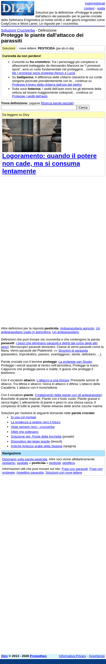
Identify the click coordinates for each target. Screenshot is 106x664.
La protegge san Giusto (75, 361)
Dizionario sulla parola (24, 459)
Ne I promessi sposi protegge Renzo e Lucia (43, 73)
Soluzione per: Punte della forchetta (36, 436)
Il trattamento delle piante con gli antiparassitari (68, 395)
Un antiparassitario (65, 332)
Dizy (4, 656)
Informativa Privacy (72, 656)
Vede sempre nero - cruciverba (33, 427)
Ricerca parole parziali (57, 103)
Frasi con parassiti (75, 469)
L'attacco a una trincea (53, 380)
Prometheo (38, 656)
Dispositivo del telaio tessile (30, 441)
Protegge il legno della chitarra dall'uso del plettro (47, 84)
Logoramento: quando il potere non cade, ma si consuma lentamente (49, 163)
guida (101, 8)
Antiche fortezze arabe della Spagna (36, 446)
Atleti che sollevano (24, 432)
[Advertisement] (53, 597)
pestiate (22, 463)
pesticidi (55, 463)
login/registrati (95, 3)
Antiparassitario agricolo (77, 328)
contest (89, 8)
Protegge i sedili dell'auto (29, 96)
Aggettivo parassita (30, 472)
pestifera (68, 463)
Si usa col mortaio (23, 417)
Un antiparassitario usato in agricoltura (50, 330)
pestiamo (8, 463)
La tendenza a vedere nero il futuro (36, 422)
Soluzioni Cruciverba (18, 30)
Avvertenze (97, 656)
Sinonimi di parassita (73, 350)
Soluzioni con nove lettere (63, 472)
